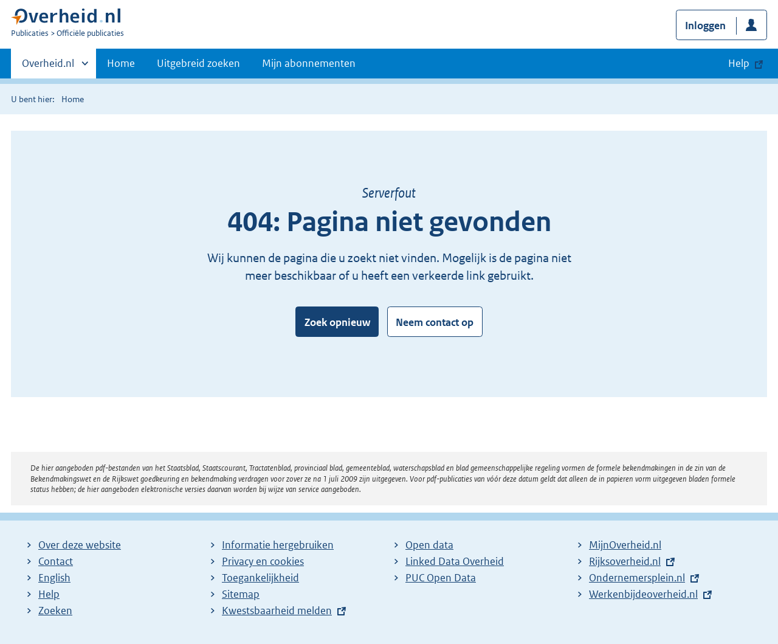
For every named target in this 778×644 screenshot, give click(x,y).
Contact (55, 561)
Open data (429, 545)
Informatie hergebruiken (278, 545)
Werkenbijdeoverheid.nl (643, 594)
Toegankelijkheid (260, 577)
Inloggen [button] (705, 25)
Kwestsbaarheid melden (277, 610)
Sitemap (241, 594)
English (54, 577)
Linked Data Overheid (454, 561)
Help (49, 594)
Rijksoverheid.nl (625, 561)
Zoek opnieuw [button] (337, 322)
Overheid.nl (48, 66)
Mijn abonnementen (309, 63)
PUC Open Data (440, 577)
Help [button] (738, 63)
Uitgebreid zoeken (198, 63)
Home (121, 63)
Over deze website (79, 545)
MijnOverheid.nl (625, 545)
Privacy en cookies (263, 561)
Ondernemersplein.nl (637, 577)
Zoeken (55, 610)
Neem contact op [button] (434, 322)
